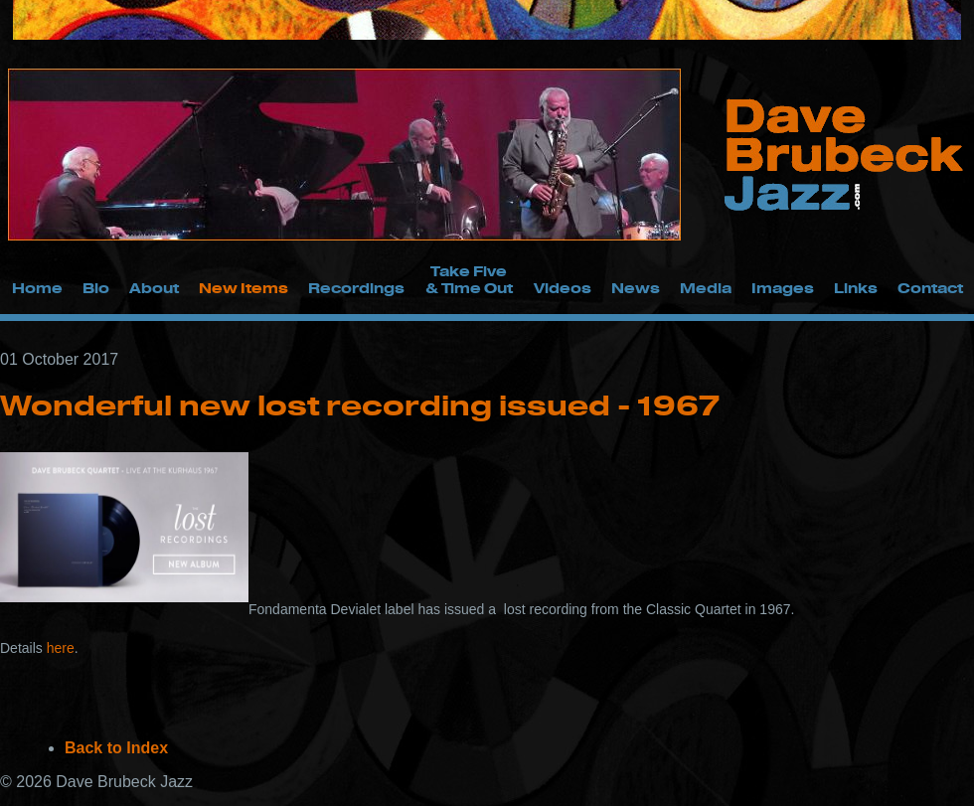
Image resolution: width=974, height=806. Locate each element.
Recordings (356, 287)
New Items (243, 287)
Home (37, 287)
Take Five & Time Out (469, 279)
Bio (95, 287)
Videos (562, 287)
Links (856, 287)
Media (705, 287)
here (61, 648)
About (154, 287)
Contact (930, 287)
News (635, 287)
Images (782, 287)
